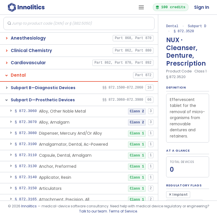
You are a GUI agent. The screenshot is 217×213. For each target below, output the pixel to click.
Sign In (201, 7)
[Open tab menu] (141, 7)
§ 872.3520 (183, 31)
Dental (172, 26)
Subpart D (197, 26)
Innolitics (29, 206)
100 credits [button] (170, 7)
